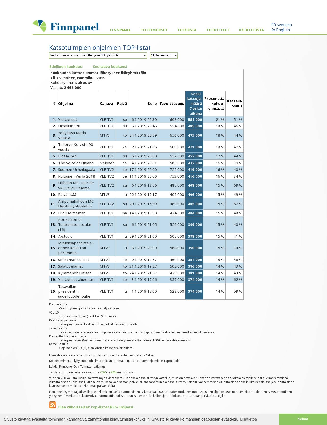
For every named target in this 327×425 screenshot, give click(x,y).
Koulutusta (251, 29)
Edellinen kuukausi (66, 66)
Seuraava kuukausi (110, 66)
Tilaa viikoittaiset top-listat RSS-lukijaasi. (91, 406)
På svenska (281, 24)
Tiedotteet (217, 29)
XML (114, 372)
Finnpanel (120, 29)
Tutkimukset (154, 29)
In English (280, 30)
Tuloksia (186, 29)
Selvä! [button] (303, 419)
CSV (103, 372)
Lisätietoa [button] (248, 419)
